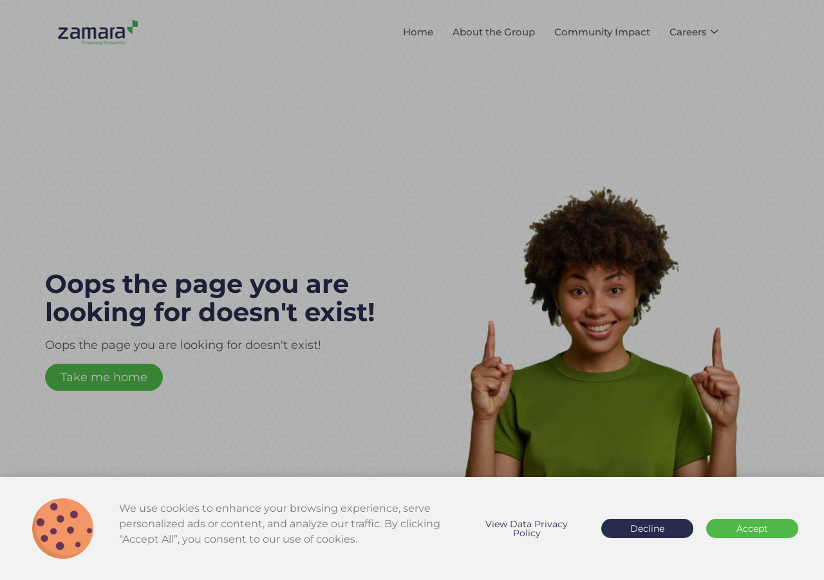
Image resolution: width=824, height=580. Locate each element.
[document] (412, 290)
